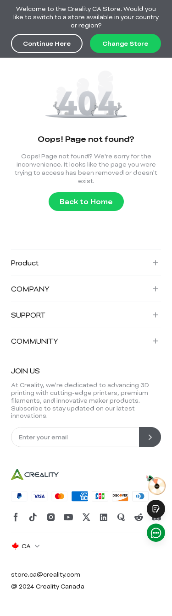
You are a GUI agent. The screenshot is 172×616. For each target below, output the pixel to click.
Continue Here (47, 43)
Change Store (125, 43)
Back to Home (86, 201)
